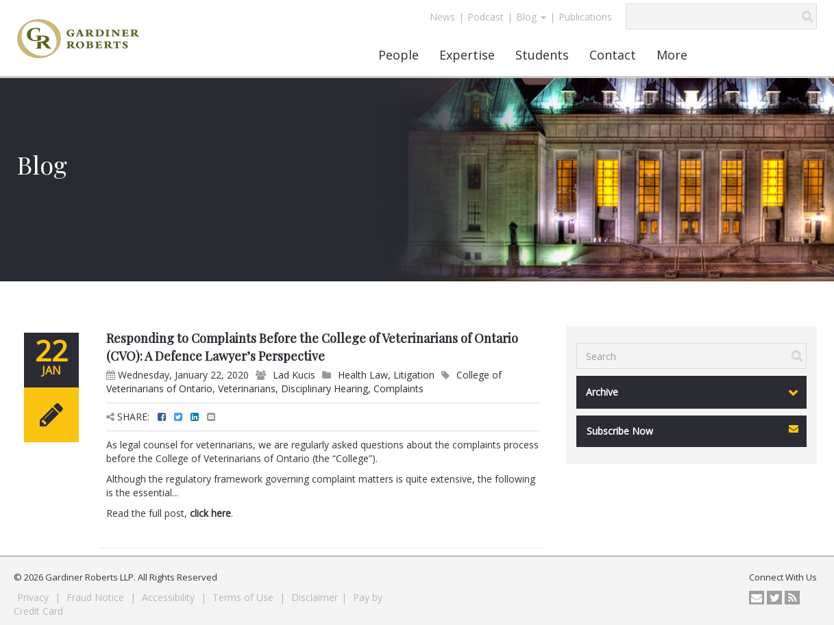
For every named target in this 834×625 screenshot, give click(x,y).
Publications (585, 16)
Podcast (485, 16)
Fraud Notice (96, 597)
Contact (612, 55)
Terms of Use (244, 597)
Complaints (398, 388)
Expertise (467, 55)
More (672, 55)
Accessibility (169, 597)
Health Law (363, 374)
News (442, 16)
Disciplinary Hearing (324, 388)
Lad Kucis (294, 374)
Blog (531, 16)
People (398, 55)
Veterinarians (246, 388)
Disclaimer (314, 597)
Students (542, 55)
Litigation (413, 374)
